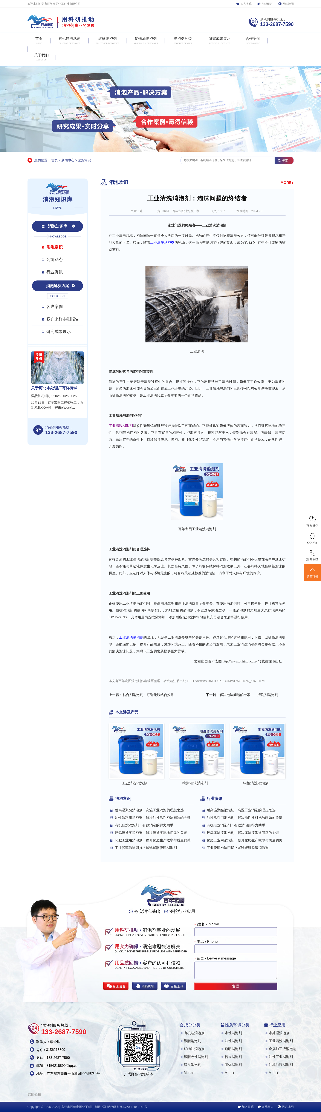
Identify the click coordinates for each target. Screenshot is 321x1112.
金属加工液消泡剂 (282, 1049)
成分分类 (192, 1025)
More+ (189, 1073)
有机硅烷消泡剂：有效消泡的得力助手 (144, 825)
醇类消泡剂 (192, 1065)
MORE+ (287, 183)
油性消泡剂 (233, 1041)
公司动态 (54, 259)
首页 (54, 160)
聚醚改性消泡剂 (196, 1057)
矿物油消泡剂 (194, 1049)
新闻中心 (67, 160)
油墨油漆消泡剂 (281, 1065)
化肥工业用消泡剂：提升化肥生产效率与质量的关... (154, 840)
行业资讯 (54, 272)
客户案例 (54, 306)
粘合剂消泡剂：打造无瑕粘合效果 (148, 695)
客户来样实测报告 (62, 319)
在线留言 (267, 3)
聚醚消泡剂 (192, 1041)
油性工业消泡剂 (281, 1057)
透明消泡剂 (233, 1049)
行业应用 (277, 1025)
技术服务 (119, 986)
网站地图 (288, 3)
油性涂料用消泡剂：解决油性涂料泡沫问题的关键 (153, 817)
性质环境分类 (237, 1025)
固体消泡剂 (233, 1065)
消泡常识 (84, 160)
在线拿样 (177, 986)
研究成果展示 (58, 331)
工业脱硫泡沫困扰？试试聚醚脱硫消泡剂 (146, 848)
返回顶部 (312, 572)
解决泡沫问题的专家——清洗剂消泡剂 (249, 695)
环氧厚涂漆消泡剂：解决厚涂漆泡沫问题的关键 (151, 833)
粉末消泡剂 (233, 1057)
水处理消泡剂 (279, 1033)
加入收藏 (246, 3)
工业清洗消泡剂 (281, 1041)
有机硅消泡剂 (194, 1033)
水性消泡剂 (233, 1033)
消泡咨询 (148, 986)
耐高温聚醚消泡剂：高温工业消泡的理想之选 (149, 810)
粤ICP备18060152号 (133, 1107)
